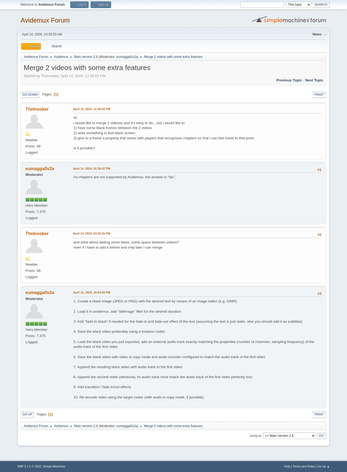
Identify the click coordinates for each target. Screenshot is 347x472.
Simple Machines (54, 466)
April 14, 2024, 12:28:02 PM (91, 109)
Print (319, 94)
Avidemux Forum (45, 20)
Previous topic (289, 80)
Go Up (27, 414)
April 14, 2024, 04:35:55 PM (91, 233)
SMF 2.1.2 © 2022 (29, 466)
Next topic (314, 80)
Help (287, 466)
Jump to (255, 436)
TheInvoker (37, 109)
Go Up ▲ (323, 466)
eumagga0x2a (127, 57)
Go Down (30, 94)
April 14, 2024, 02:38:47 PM (91, 168)
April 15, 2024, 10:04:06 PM (91, 292)
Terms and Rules (304, 466)
